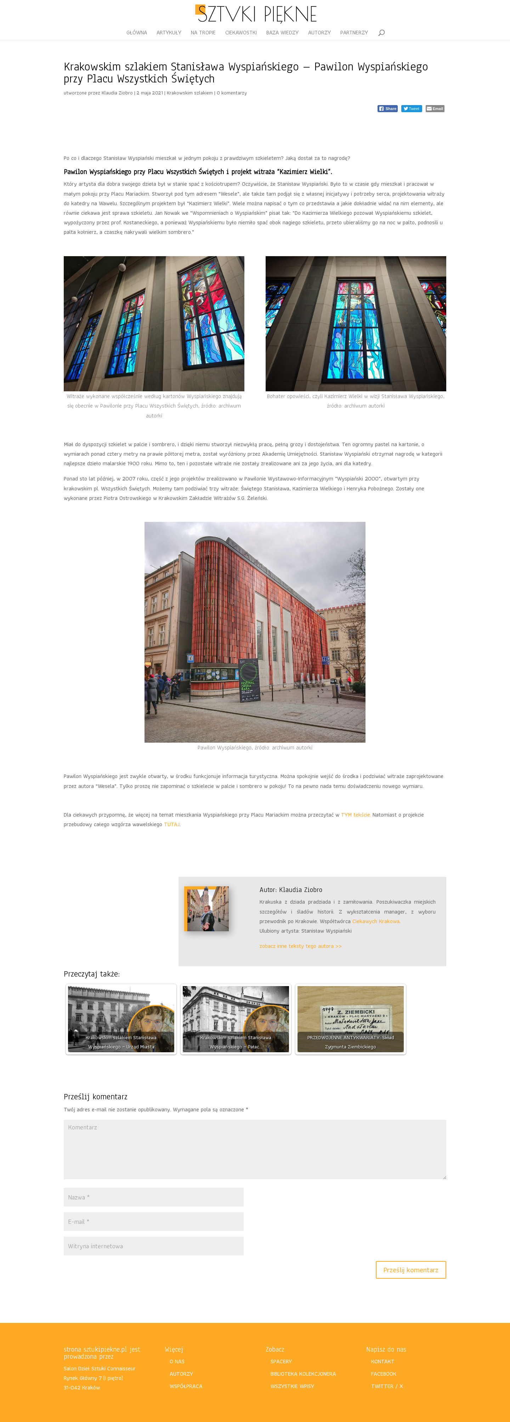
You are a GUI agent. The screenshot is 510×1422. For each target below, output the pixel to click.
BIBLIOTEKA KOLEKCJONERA (303, 1373)
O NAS (177, 1361)
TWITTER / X (387, 1386)
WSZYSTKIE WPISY (292, 1386)
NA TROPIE (203, 33)
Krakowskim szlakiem (190, 93)
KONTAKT (383, 1361)
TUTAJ (172, 824)
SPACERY (281, 1361)
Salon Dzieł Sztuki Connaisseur (100, 1368)
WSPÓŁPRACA (186, 1386)
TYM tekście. (357, 814)
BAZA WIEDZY (282, 33)
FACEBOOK (383, 1373)
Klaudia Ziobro (117, 93)
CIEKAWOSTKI (241, 33)
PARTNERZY (354, 33)
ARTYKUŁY (169, 33)
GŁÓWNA (136, 33)
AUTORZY (319, 33)
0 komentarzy (232, 93)
